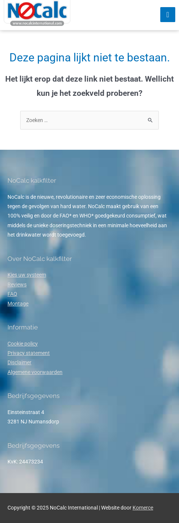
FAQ (12, 294)
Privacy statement (28, 353)
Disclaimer (19, 362)
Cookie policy (22, 344)
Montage (17, 304)
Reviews (17, 285)
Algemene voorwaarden (35, 372)
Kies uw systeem (26, 275)
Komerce (143, 508)
